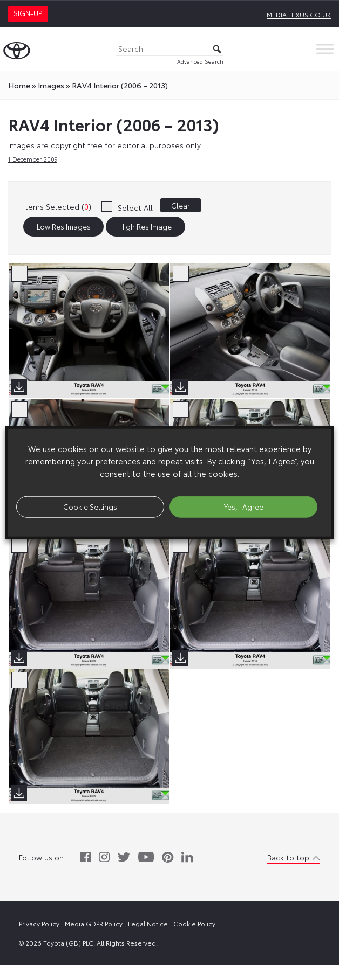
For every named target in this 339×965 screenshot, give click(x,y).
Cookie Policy (194, 923)
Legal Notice (148, 923)
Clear (180, 205)
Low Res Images (64, 226)
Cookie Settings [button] (90, 506)
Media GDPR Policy (94, 923)
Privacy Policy (39, 923)
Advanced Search (200, 61)
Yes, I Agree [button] (243, 506)
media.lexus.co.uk (299, 14)
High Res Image (145, 226)
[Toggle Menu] (325, 49)
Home (19, 85)
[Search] (169, 49)
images (51, 85)
